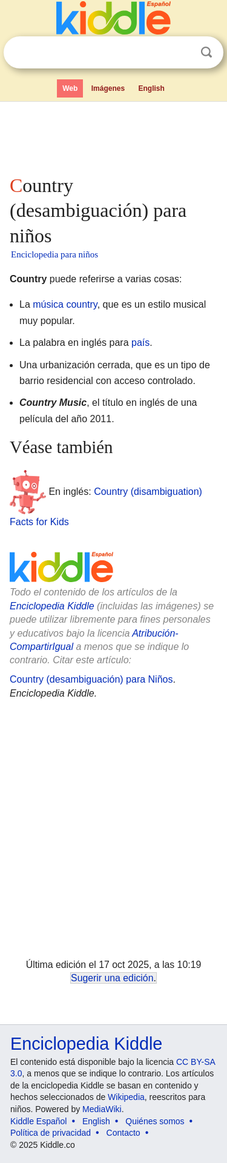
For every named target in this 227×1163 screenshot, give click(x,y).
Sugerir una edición (112, 978)
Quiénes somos (154, 1121)
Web (69, 88)
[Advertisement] (113, 135)
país (140, 342)
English (152, 88)
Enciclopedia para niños (54, 254)
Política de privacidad (50, 1133)
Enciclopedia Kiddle (52, 606)
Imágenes (108, 88)
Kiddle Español (38, 1121)
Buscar (206, 52)
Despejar (181, 52)
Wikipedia (126, 1097)
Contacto (123, 1133)
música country (65, 304)
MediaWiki (102, 1109)
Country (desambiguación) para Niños (91, 679)
